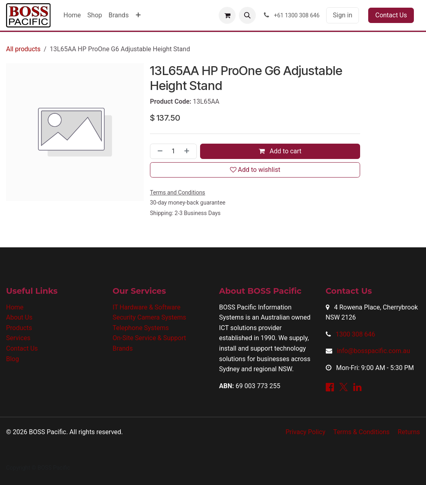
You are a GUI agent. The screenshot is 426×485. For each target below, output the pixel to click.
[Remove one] (158, 151)
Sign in (342, 15)
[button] (247, 15)
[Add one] (188, 151)
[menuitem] (72, 15)
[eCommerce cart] (227, 15)
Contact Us (391, 15)
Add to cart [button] (280, 151)
